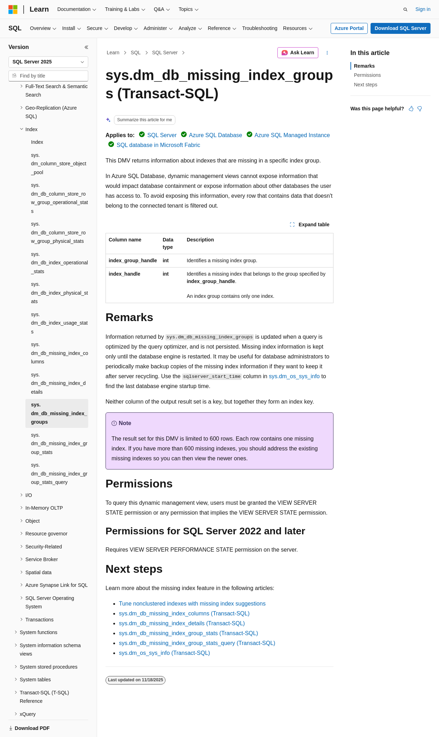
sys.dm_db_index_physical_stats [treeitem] (59, 268)
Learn (113, 52)
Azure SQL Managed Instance (292, 135)
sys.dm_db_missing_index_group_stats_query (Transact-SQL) (197, 643)
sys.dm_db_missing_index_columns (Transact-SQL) (184, 613)
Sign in (423, 9)
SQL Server (165, 52)
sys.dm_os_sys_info (294, 376)
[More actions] (327, 53)
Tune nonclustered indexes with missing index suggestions (192, 604)
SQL (136, 52)
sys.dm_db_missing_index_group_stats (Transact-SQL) (188, 633)
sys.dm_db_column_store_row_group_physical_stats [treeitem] (58, 208)
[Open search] (405, 9)
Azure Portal (349, 28)
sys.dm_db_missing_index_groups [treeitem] (59, 388)
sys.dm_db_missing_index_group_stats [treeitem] (59, 419)
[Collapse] (86, 47)
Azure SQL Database (215, 135)
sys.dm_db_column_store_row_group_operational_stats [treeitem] (59, 174)
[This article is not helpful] (419, 108)
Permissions (367, 75)
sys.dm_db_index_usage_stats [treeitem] (59, 298)
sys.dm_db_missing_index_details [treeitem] (58, 359)
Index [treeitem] (37, 118)
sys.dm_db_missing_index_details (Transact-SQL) (182, 623)
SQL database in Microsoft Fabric (158, 145)
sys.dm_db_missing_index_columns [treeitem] (59, 328)
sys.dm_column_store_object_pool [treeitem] (58, 139)
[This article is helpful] (411, 108)
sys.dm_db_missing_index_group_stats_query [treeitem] (59, 449)
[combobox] (48, 62)
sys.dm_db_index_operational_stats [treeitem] (59, 238)
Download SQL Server (401, 28)
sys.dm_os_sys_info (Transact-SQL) (164, 653)
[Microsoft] (13, 9)
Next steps (365, 84)
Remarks (364, 66)
